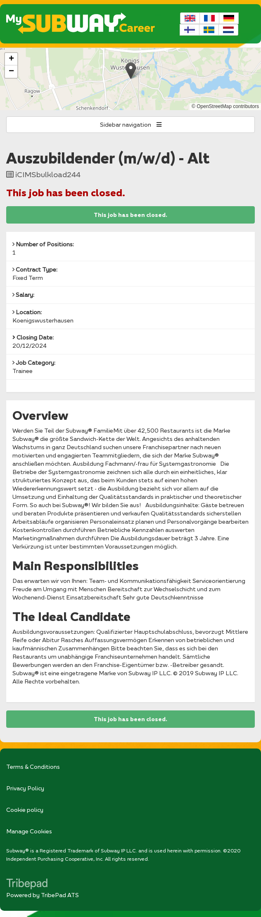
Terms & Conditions (33, 766)
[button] (131, 70)
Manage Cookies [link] (29, 831)
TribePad (26, 884)
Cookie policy (24, 809)
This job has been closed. (130, 215)
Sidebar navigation (130, 124)
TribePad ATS (60, 894)
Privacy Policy (25, 788)
